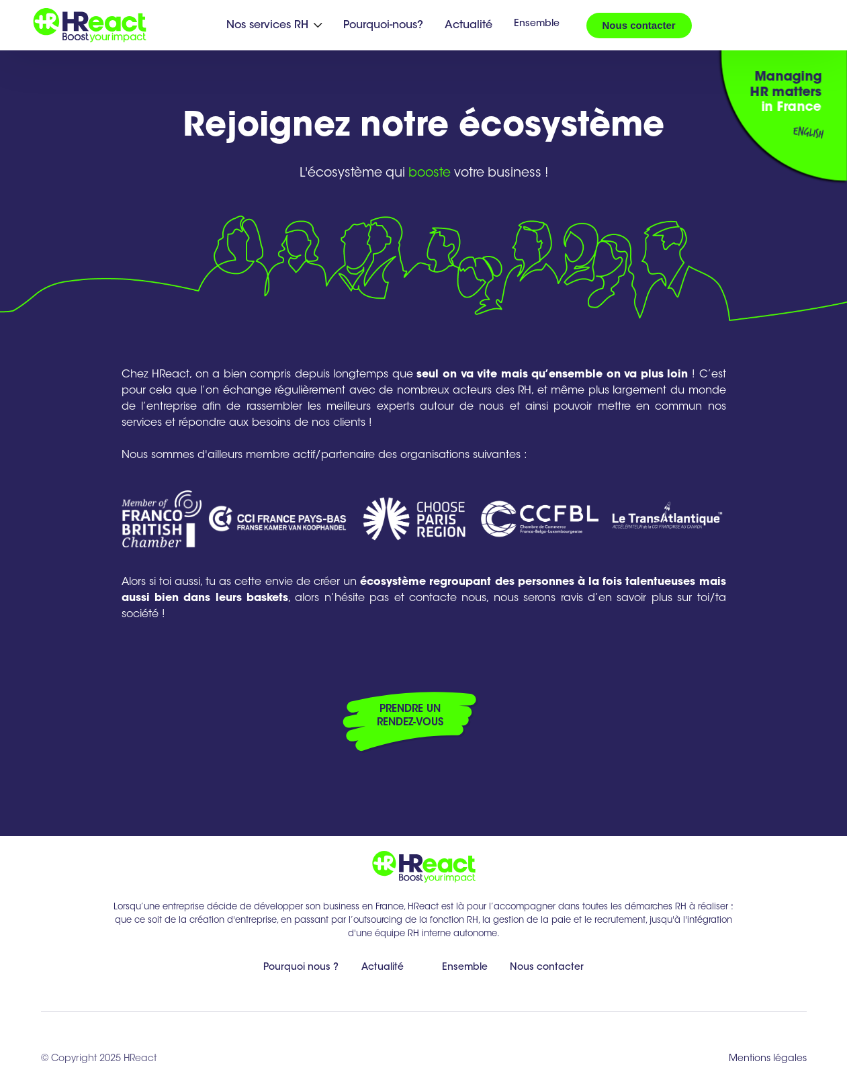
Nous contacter (639, 25)
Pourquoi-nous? (383, 25)
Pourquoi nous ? (301, 967)
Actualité (468, 25)
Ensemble (537, 24)
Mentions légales (768, 1059)
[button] (274, 25)
